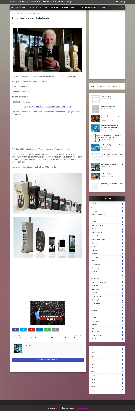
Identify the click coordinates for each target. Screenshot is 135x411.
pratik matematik (107, 303)
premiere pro (107, 307)
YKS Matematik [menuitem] (21, 7)
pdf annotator (107, 296)
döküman (107, 229)
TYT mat (107, 218)
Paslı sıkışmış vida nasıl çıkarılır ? (112, 117)
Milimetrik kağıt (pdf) (108, 106)
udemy (107, 325)
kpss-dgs (107, 271)
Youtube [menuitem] (102, 7)
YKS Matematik (23, 2)
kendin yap (107, 268)
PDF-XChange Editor (107, 215)
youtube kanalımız (97, 86)
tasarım (107, 317)
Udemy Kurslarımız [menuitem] (51, 7)
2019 (107, 375)
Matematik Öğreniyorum (109, 174)
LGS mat (107, 211)
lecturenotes (107, 275)
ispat (107, 261)
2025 (107, 353)
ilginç (107, 246)
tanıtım (107, 314)
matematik (107, 279)
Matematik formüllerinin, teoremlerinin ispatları (109, 126)
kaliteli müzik (107, 264)
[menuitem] (12, 7)
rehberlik (107, 310)
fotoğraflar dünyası (107, 239)
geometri (107, 243)
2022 (107, 364)
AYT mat (107, 204)
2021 (107, 368)
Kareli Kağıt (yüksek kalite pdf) (112, 184)
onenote (107, 293)
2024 (107, 356)
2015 (107, 390)
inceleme (107, 254)
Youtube (107, 222)
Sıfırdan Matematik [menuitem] (68, 7)
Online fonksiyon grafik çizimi (111, 155)
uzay (107, 328)
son (21, 13)
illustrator (107, 250)
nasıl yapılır (107, 289)
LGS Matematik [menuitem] (36, 7)
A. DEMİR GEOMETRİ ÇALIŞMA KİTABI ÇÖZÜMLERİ (111, 136)
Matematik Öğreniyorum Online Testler (112, 146)
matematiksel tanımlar (107, 282)
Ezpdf (107, 207)
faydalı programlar (107, 236)
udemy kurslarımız (114, 86)
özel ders (107, 339)
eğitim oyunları (107, 232)
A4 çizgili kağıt (106, 96)
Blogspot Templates (80, 408)
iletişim (69, 2)
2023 (107, 360)
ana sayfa (13, 2)
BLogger (59, 408)
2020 (107, 372)
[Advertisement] (28, 134)
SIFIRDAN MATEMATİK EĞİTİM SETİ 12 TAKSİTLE (47, 107)
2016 (107, 387)
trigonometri (107, 321)
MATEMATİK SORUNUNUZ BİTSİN (112, 164)
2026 (107, 349)
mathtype (107, 286)
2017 (107, 383)
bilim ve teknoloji (107, 225)
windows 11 (107, 332)
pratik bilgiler (107, 300)
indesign (107, 257)
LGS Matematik (35, 2)
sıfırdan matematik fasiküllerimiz (54, 2)
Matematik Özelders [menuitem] (88, 7)
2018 (107, 379)
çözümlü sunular (107, 335)
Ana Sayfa (15, 13)
